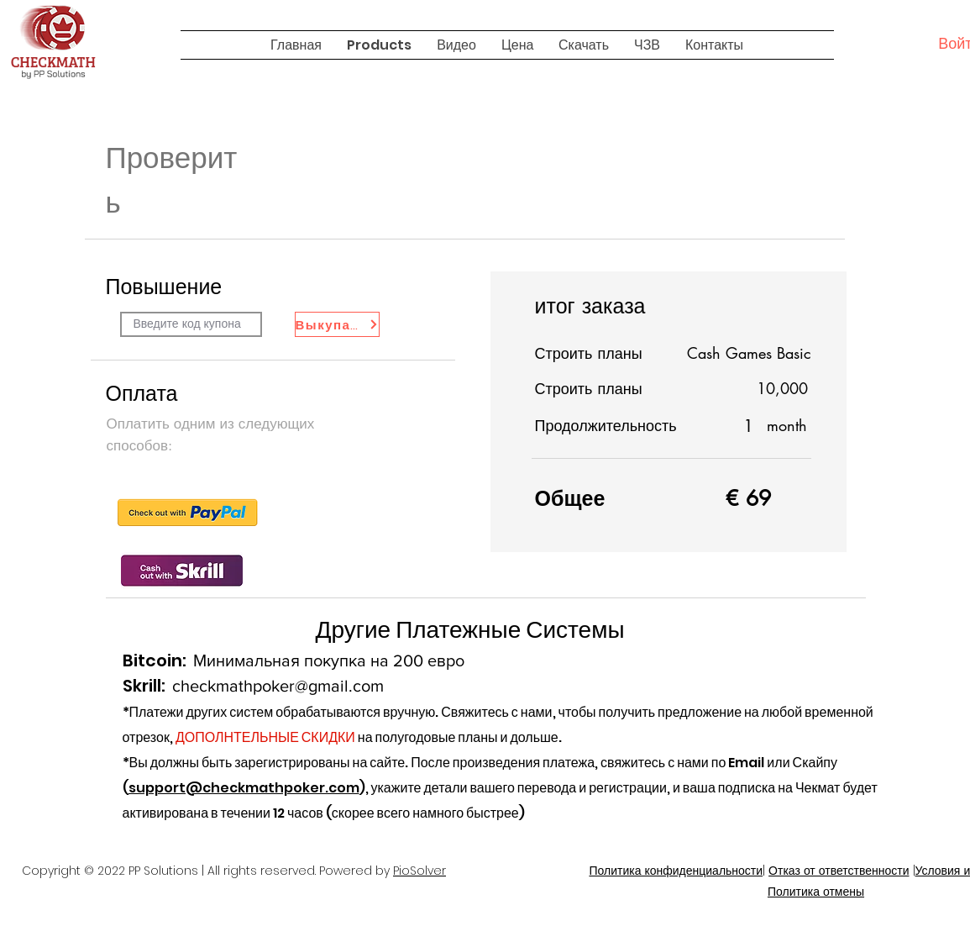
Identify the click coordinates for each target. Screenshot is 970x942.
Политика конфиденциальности (676, 870)
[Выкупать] (337, 324)
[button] (379, 45)
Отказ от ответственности (838, 870)
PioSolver (419, 870)
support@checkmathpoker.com (243, 787)
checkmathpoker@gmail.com (278, 685)
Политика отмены (816, 891)
